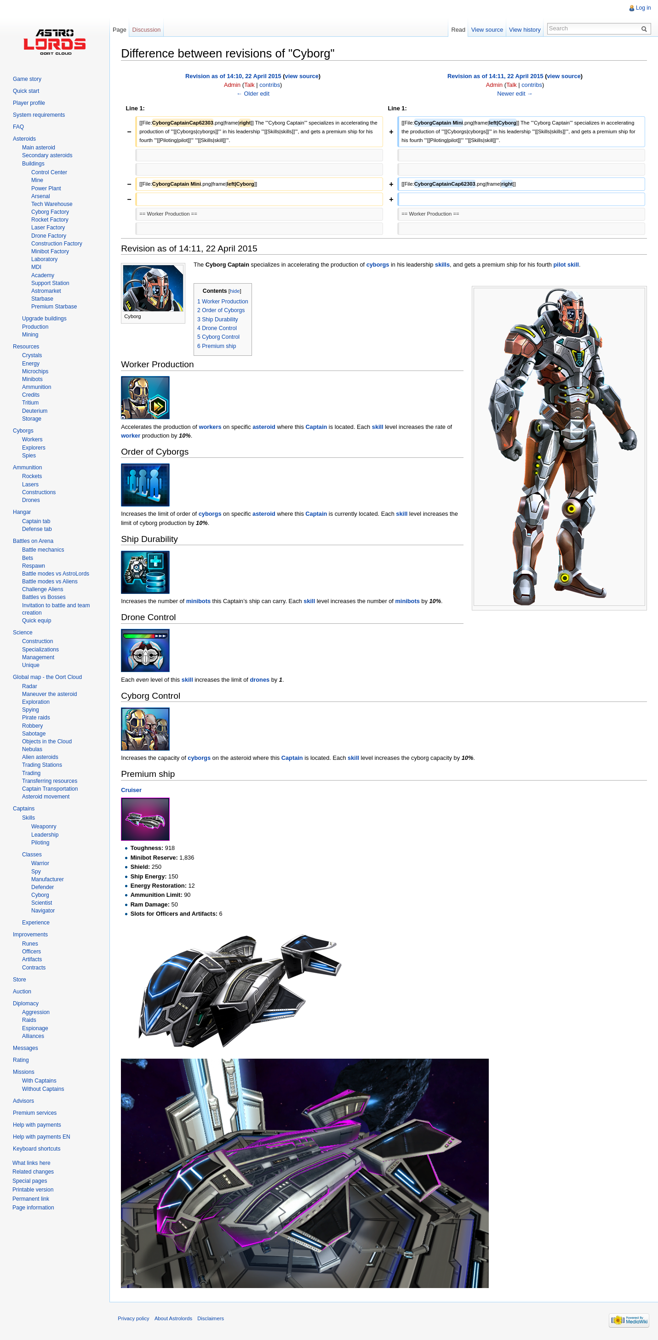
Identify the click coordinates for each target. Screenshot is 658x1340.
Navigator (43, 910)
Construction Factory (56, 243)
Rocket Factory (50, 220)
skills (443, 264)
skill (574, 264)
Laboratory (44, 259)
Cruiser (132, 790)
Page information (33, 1207)
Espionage (35, 1028)
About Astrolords (175, 1319)
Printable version (32, 1189)
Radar (29, 686)
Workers (32, 439)
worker (131, 435)
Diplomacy (26, 1003)
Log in (643, 8)
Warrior (40, 863)
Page (120, 29)
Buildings (33, 163)
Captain (317, 426)
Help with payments (37, 1125)
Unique (31, 665)
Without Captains (43, 1089)
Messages (25, 1048)
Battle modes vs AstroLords (55, 573)
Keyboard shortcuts (36, 1149)
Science (23, 632)
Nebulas (32, 749)
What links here (31, 1163)
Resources (26, 346)
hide (236, 290)
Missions (23, 1072)
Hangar (22, 512)
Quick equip (36, 620)
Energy (31, 363)
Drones (31, 500)
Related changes (33, 1172)
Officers (31, 951)
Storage (31, 419)
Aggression (36, 1012)
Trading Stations (42, 765)
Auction (22, 991)
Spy (36, 871)
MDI (36, 267)
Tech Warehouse (52, 204)
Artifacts (32, 959)
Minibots (32, 379)
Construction (37, 641)
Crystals (32, 355)
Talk (250, 84)
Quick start (26, 91)
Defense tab (37, 529)
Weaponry (43, 826)
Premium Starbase (54, 306)
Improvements (30, 934)
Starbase (42, 299)
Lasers (30, 484)
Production (35, 327)
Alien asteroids (40, 757)
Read (458, 29)
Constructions (39, 492)
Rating (21, 1060)
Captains (23, 808)
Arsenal (40, 196)
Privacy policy (135, 1319)
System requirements (39, 115)
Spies (29, 455)
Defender (42, 887)
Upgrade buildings (44, 318)
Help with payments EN (41, 1137)
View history (524, 29)
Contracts (34, 967)
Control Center (49, 172)
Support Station (50, 283)
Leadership (44, 835)
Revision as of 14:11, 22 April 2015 (495, 75)
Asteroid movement (45, 796)
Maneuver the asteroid (49, 694)
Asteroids (24, 139)
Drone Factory (48, 236)
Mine (37, 180)
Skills (28, 818)
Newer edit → (515, 93)
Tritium (30, 402)
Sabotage (34, 733)
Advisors (23, 1101)
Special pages (29, 1181)
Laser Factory (48, 227)
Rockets (32, 476)
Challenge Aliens (42, 589)
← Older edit (253, 93)
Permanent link (30, 1199)
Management (38, 657)
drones (260, 679)
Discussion (147, 29)
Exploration (36, 702)
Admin (232, 84)
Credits (31, 395)
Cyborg (40, 895)
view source (302, 75)
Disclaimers (212, 1319)
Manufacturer (47, 879)
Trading (31, 773)
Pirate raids (36, 717)
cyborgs (378, 264)
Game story (27, 79)
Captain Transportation (50, 789)
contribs (270, 84)
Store (19, 979)
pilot (560, 264)
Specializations (40, 649)
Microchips (35, 371)
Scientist (41, 903)
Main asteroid (38, 147)
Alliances (33, 1036)
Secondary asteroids (47, 155)
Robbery (32, 726)
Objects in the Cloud (47, 741)
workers (211, 426)
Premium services (35, 1113)
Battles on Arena (33, 541)
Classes (32, 854)
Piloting (40, 842)
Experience (36, 922)
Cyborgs (23, 431)
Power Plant (46, 188)
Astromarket (46, 291)
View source (487, 29)
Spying (30, 710)
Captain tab (36, 521)
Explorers (34, 448)
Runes (30, 944)
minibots (199, 600)
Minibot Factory (50, 251)
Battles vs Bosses (44, 597)
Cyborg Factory (50, 212)
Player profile (29, 103)
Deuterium (34, 411)
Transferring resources (49, 781)
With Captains (39, 1081)
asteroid (264, 426)
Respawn (33, 566)
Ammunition (36, 387)
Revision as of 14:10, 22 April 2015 (234, 75)
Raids (29, 1020)
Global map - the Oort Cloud (47, 677)
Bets (27, 558)
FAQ (18, 127)
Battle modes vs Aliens (50, 581)
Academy (42, 275)
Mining (30, 334)
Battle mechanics (43, 550)
